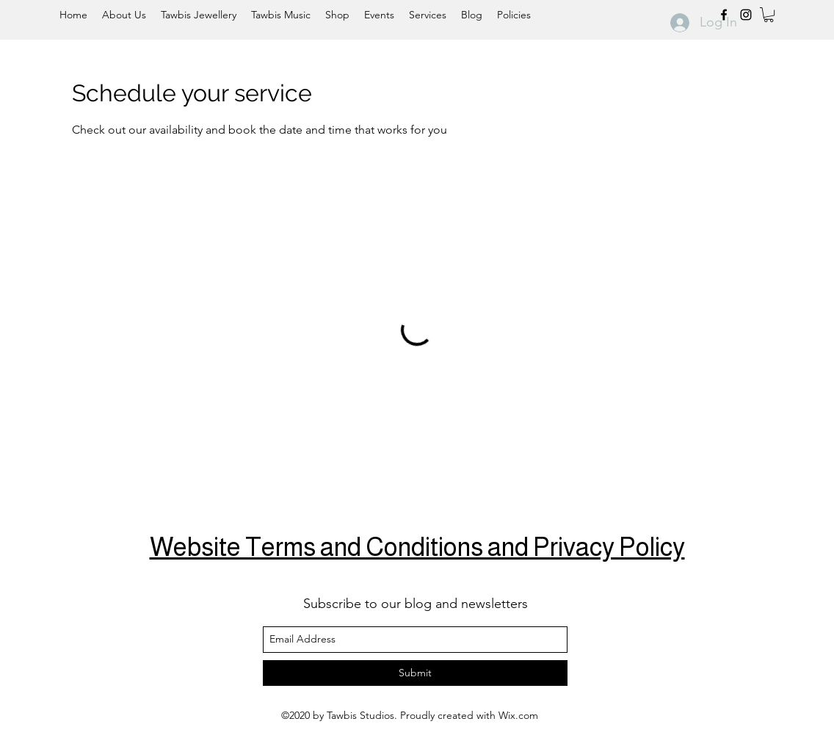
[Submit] (415, 673)
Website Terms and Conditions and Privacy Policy (417, 546)
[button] (768, 14)
